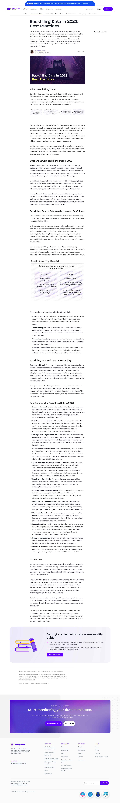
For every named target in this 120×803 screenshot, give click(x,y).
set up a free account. (41, 683)
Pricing (41, 9)
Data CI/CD (48, 755)
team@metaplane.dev (20, 763)
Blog (62, 753)
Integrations (48, 773)
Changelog (64, 750)
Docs (62, 747)
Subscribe (105, 783)
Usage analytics (49, 752)
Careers (80, 756)
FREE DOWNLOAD (54, 654)
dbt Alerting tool (66, 765)
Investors (81, 760)
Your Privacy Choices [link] (101, 757)
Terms (97, 747)
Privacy (97, 750)
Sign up (108, 9)
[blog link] (40, 51)
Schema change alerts (51, 758)
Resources (64, 756)
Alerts (46, 770)
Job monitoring (49, 767)
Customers (33, 9)
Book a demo (90, 9)
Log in (99, 9)
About (80, 747)
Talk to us (21, 683)
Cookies (97, 753)
